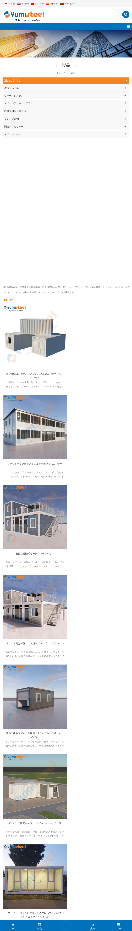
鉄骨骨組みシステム (15, 111)
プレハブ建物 (11, 118)
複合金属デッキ (10, 789)
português (67, 3)
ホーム (61, 73)
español (52, 3)
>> (97, 698)
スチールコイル (12, 134)
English (23, 3)
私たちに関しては (11, 839)
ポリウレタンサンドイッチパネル (19, 784)
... (46, 698)
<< (35, 698)
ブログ (99, 918)
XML (91, 918)
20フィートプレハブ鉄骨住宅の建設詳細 (98, 494)
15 (72, 698)
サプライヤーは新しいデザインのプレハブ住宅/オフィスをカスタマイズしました (33, 495)
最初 (27, 698)
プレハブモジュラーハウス (16, 772)
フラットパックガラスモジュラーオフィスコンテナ (98, 232)
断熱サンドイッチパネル (15, 801)
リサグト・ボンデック (14, 819)
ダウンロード (9, 862)
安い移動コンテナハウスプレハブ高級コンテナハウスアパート (33, 234)
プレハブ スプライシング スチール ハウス (33, 668)
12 (53, 698)
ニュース (7, 857)
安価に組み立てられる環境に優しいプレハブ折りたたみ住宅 (33, 408)
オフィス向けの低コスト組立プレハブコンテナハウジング (98, 321)
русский (37, 3)
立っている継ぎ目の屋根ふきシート (20, 807)
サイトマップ (9, 874)
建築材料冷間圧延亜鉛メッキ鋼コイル (98, 668)
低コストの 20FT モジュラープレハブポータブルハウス (33, 583)
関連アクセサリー (14, 126)
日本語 (9, 3)
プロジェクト (9, 851)
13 (59, 698)
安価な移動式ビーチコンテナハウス (33, 320)
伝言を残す (66, 925)
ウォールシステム (14, 95)
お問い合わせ (9, 868)
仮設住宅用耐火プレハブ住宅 (98, 581)
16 (79, 698)
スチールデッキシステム (17, 103)
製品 (5, 845)
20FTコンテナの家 (12, 795)
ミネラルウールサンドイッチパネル (20, 778)
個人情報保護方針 (114, 918)
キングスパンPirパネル (14, 813)
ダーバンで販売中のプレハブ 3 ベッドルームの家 (98, 407)
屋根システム (11, 87)
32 (91, 698)
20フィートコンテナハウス (16, 766)
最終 (105, 698)
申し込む (66, 906)
